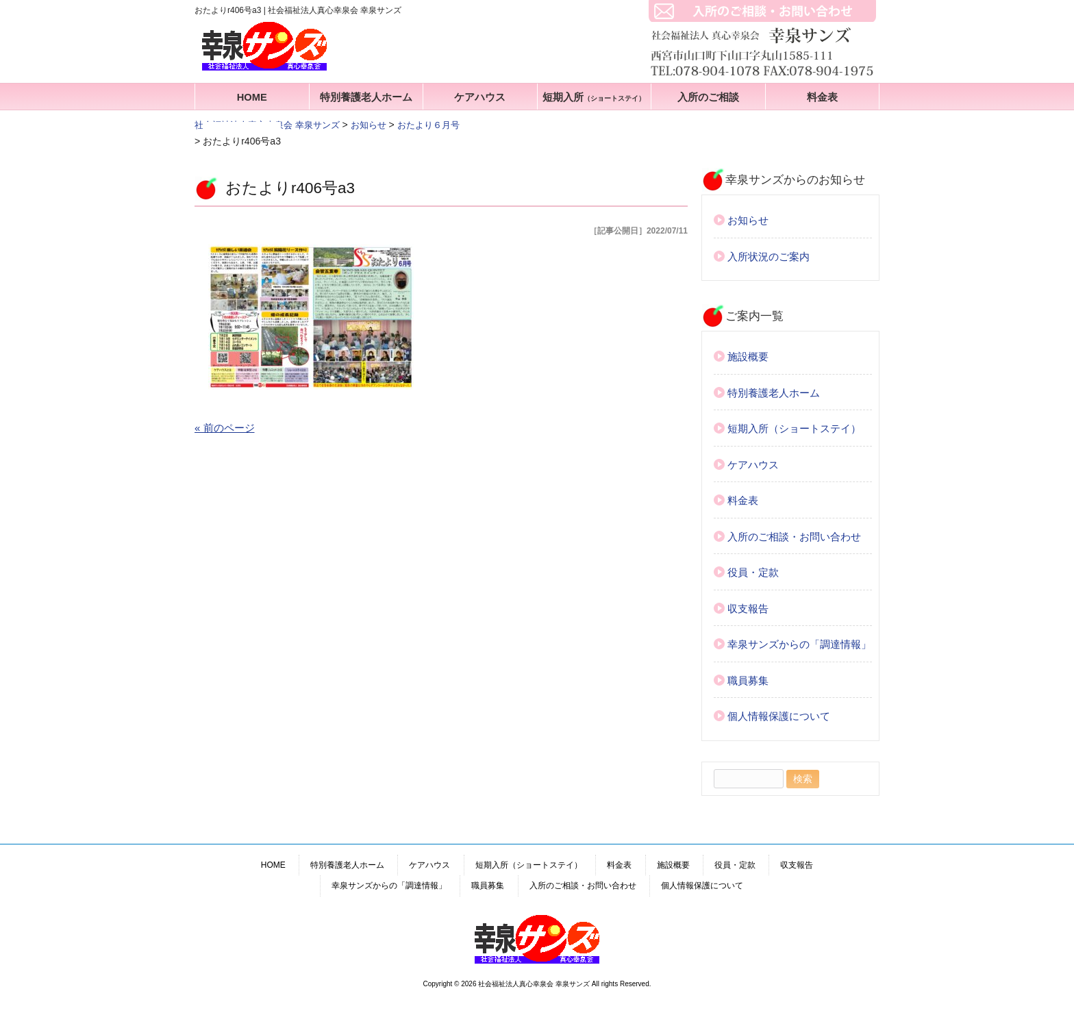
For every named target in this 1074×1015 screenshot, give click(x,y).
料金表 (822, 97)
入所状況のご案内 (768, 256)
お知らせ (748, 220)
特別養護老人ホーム (366, 97)
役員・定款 (753, 572)
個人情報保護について (778, 716)
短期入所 (593, 97)
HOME (252, 97)
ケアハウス (479, 97)
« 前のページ (225, 428)
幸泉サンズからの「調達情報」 (799, 644)
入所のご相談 (708, 97)
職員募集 (748, 680)
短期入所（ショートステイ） (794, 428)
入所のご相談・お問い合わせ (794, 536)
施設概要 (748, 356)
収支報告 (748, 608)
